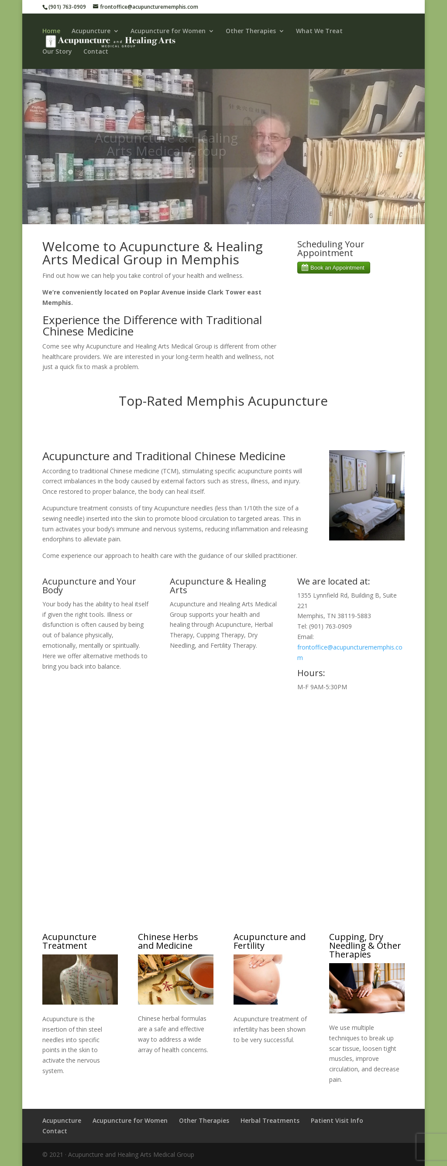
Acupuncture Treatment (69, 941)
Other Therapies (251, 31)
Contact (95, 51)
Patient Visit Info (337, 1120)
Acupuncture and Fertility (270, 941)
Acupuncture (91, 31)
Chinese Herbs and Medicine (168, 941)
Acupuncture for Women (168, 31)
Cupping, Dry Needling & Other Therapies (365, 945)
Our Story (57, 51)
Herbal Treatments (270, 1120)
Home (51, 31)
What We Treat (319, 31)
